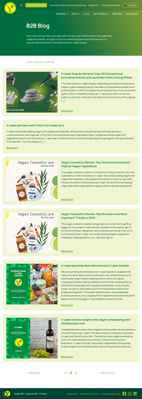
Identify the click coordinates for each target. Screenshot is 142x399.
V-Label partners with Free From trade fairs (35, 125)
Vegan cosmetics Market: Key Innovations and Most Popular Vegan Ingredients (95, 164)
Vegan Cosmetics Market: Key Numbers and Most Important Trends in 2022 (94, 216)
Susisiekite (131, 13)
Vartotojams (100, 13)
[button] (5, 394)
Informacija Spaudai (110, 5)
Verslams (61, 13)
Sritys (75, 13)
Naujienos (93, 5)
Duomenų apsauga (110, 393)
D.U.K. (87, 13)
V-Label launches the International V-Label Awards (95, 265)
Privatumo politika (89, 393)
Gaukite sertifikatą (36, 5)
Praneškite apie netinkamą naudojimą (68, 5)
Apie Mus (117, 13)
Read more (67, 110)
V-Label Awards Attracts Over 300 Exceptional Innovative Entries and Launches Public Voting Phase (96, 75)
